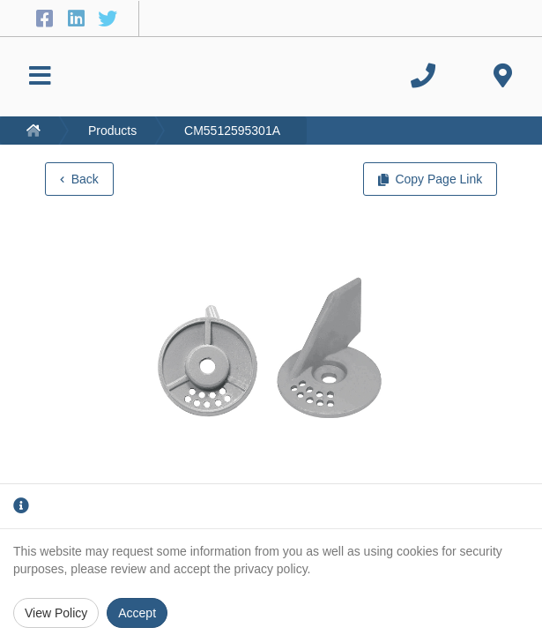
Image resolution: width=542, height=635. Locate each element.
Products (112, 130)
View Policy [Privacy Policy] (56, 613)
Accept (137, 613)
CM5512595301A (232, 130)
